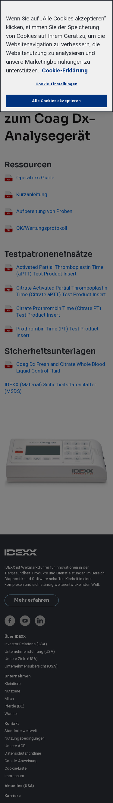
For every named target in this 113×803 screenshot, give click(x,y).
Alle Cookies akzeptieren (56, 101)
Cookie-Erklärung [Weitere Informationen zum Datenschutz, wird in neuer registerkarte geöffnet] (65, 70)
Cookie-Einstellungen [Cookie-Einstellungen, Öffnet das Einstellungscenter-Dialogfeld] (56, 84)
